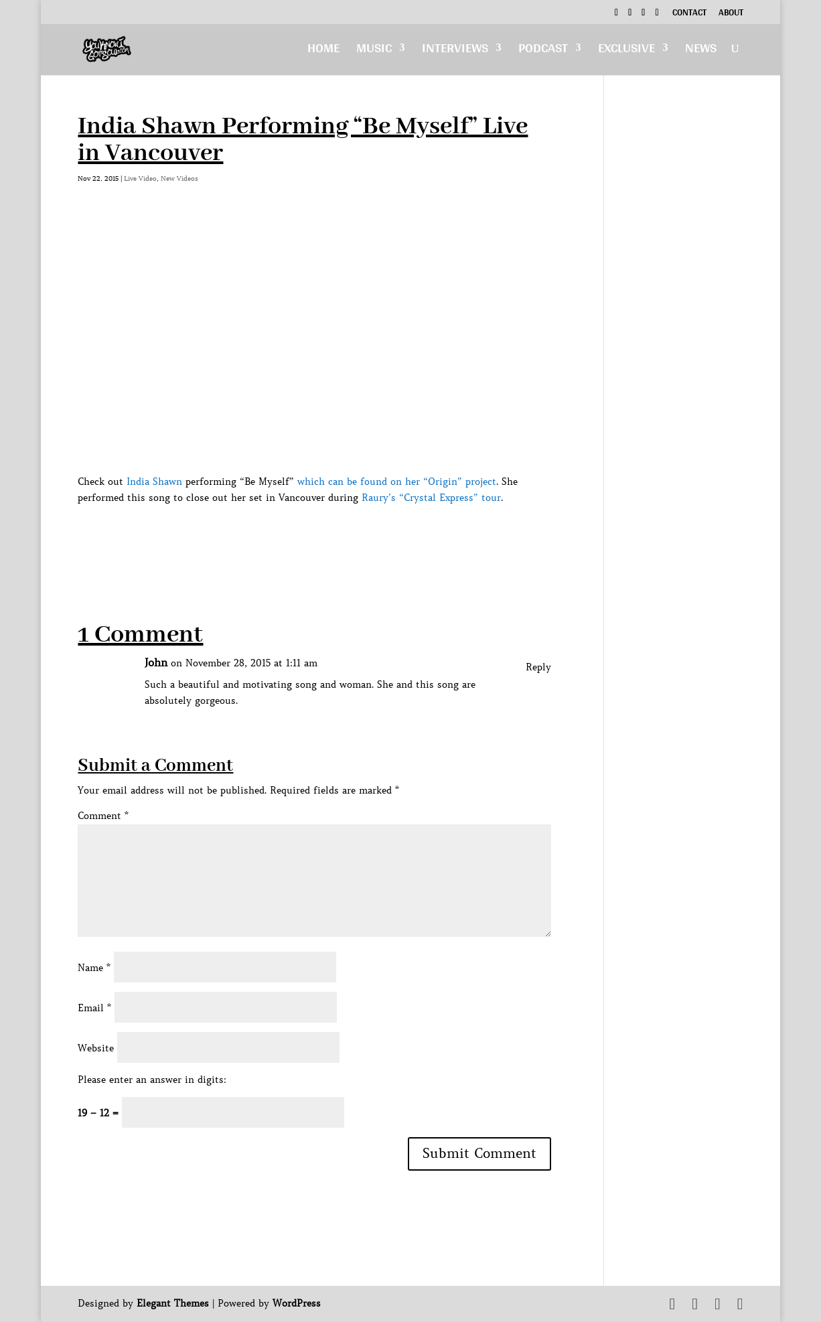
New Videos (179, 178)
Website (96, 1048)
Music (374, 51)
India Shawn (154, 481)
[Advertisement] (321, 536)
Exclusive (626, 51)
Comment (103, 816)
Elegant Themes (173, 1303)
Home (323, 51)
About (731, 14)
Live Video (140, 178)
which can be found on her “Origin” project (396, 481)
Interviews (455, 51)
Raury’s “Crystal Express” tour (429, 498)
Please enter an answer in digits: (152, 1080)
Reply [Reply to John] (538, 667)
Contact (689, 14)
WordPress (297, 1303)
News (701, 51)
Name (94, 968)
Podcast (543, 51)
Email (94, 1008)
